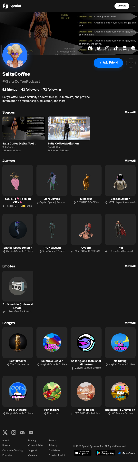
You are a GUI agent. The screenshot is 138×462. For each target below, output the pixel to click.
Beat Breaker (17, 361)
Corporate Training (12, 450)
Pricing (32, 441)
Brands (6, 445)
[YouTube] (31, 432)
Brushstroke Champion (120, 410)
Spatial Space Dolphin (18, 248)
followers (30, 90)
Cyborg (86, 248)
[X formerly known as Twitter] (5, 432)
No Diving (120, 361)
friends (9, 90)
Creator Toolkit (57, 455)
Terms (52, 441)
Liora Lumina (52, 199)
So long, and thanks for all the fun (86, 363)
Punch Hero (51, 410)
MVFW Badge (86, 410)
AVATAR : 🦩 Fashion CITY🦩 (18, 201)
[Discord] (22, 432)
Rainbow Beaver (52, 361)
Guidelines (54, 450)
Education (7, 455)
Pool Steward (18, 410)
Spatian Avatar (120, 199)
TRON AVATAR (52, 248)
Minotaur (86, 199)
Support (32, 450)
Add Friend (108, 63)
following (52, 90)
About (5, 441)
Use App (122, 6)
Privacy (53, 445)
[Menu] (133, 6)
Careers (32, 455)
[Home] (11, 6)
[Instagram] (13, 432)
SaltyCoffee (8, 147)
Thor (120, 248)
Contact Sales (35, 445)
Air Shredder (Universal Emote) (18, 306)
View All (130, 112)
